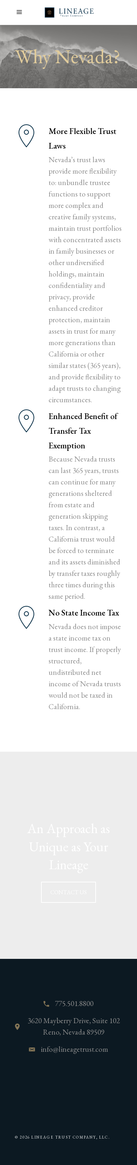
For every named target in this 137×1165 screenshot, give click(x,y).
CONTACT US (68, 892)
